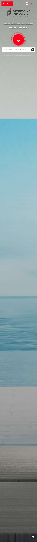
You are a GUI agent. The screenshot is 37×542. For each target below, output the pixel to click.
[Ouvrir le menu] (7, 3)
